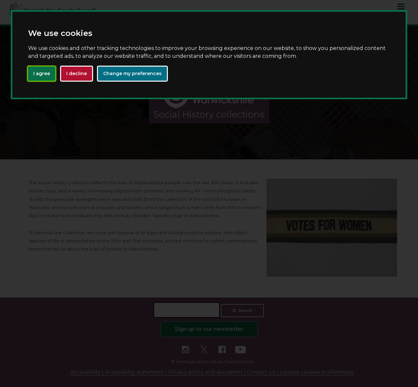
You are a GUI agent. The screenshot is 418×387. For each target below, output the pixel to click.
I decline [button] (76, 73)
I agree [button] (41, 73)
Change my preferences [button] (132, 73)
